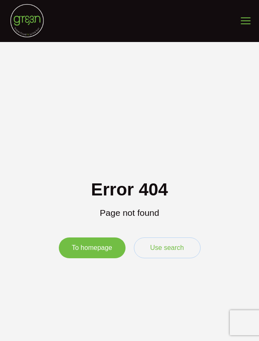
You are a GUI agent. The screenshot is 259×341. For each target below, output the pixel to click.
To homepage (92, 247)
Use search (167, 247)
